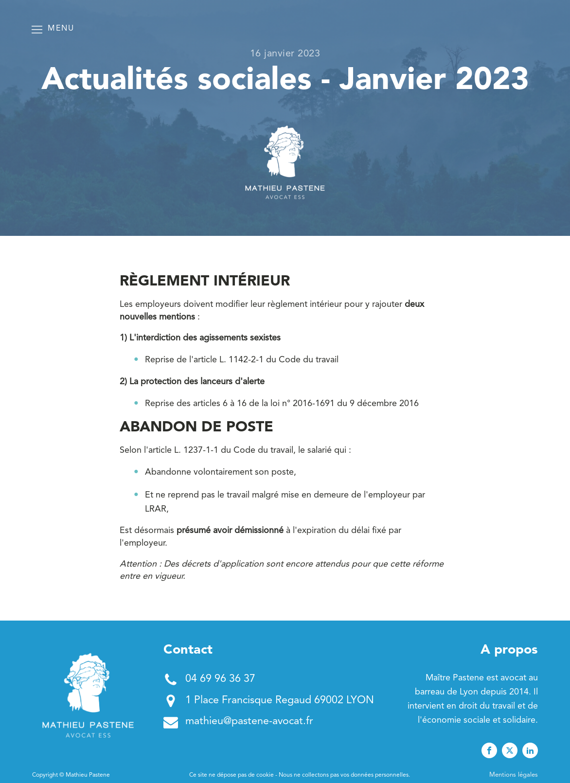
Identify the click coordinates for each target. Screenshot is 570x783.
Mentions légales (513, 775)
